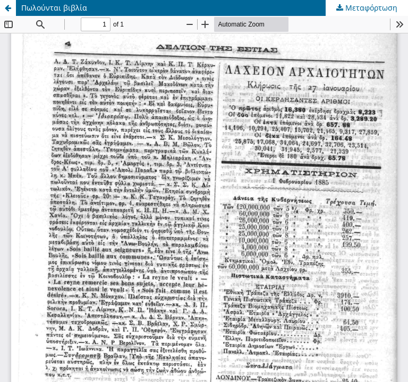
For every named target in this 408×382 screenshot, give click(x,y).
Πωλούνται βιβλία (54, 8)
